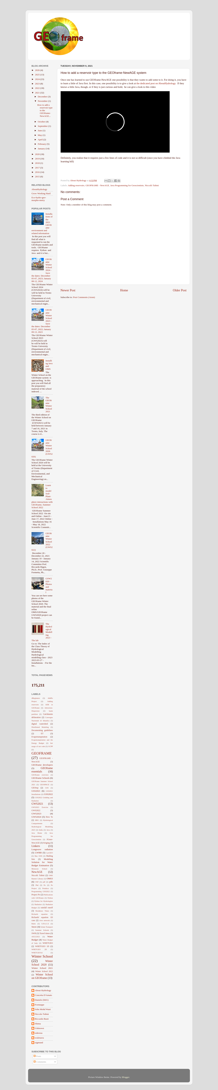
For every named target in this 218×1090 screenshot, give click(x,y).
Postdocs (45, 888)
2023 (37, 83)
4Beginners (36, 698)
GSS (47, 788)
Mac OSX (38, 856)
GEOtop (35, 788)
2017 (37, 167)
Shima (38, 1023)
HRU (37, 820)
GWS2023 (36, 813)
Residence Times (42, 911)
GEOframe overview (40, 775)
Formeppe (39, 1004)
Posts (37, 1056)
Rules (34, 924)
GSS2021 (36, 791)
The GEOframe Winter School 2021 (48, 404)
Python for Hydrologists (43, 901)
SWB (34, 933)
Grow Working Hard (41, 193)
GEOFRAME (42, 753)
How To (49, 817)
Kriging (46, 843)
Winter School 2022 (44, 971)
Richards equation (40, 914)
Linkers (36, 846)
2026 (37, 70)
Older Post (179, 290)
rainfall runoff (47, 907)
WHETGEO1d (37, 953)
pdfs (51, 882)
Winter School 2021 (42, 968)
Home (124, 290)
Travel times (45, 933)
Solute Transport (47, 927)
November (43, 101)
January (41, 148)
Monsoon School (39, 869)
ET (42, 733)
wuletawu (39, 1037)
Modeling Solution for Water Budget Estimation (42, 862)
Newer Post (67, 290)
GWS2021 (37, 803)
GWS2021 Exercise (40, 807)
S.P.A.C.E (45, 924)
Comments (40, 1062)
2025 (37, 74)
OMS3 (50, 878)
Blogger (125, 1077)
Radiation (38, 904)
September (43, 126)
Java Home (37, 833)
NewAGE (37, 872)
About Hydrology (43, 990)
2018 (37, 163)
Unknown (39, 1028)
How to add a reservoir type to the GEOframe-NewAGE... (45, 110)
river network (44, 920)
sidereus (38, 1033)
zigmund (39, 1042)
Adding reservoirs (76, 185)
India (41, 830)
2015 (37, 176)
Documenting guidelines (42, 730)
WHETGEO (48, 943)
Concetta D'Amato (43, 995)
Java (48, 830)
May (40, 135)
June (40, 130)
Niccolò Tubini (152, 185)
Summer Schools (42, 930)
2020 (37, 154)
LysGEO (49, 853)
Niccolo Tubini (42, 1014)
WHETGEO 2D (39, 949)
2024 (37, 79)
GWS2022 (36, 810)
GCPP (50, 746)
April (40, 139)
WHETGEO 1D (42, 946)
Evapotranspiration (39, 737)
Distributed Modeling (40, 727)
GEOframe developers (42, 765)
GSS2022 (48, 794)
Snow (34, 926)
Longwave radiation (42, 849)
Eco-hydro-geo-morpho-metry (39, 198)
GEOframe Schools (41, 778)
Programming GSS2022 (41, 891)
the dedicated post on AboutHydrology (155, 83)
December (43, 96)
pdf (44, 882)
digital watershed (40, 724)
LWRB (38, 852)
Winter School (42, 956)
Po (44, 885)
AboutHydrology (39, 189)
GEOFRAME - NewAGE (97, 185)
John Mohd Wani (43, 1009)
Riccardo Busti (42, 1019)
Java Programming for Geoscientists (127, 185)
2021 (37, 92)
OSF (37, 882)
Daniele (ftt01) (42, 1000)
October (42, 121)
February (42, 144)
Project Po (36, 894)
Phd (37, 885)
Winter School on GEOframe (42, 976)
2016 (37, 172)
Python (50, 898)
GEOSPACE (44, 784)
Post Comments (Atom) (84, 297)
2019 (37, 158)
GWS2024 (36, 817)
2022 (37, 88)
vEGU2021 (36, 937)
